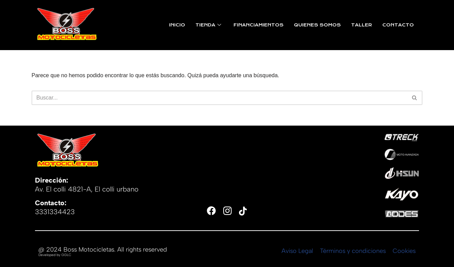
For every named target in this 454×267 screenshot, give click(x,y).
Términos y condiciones (353, 251)
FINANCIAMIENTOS (259, 25)
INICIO (177, 25)
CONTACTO (398, 25)
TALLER (361, 25)
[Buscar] (219, 98)
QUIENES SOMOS (317, 25)
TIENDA (208, 25)
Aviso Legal (297, 251)
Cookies (404, 251)
